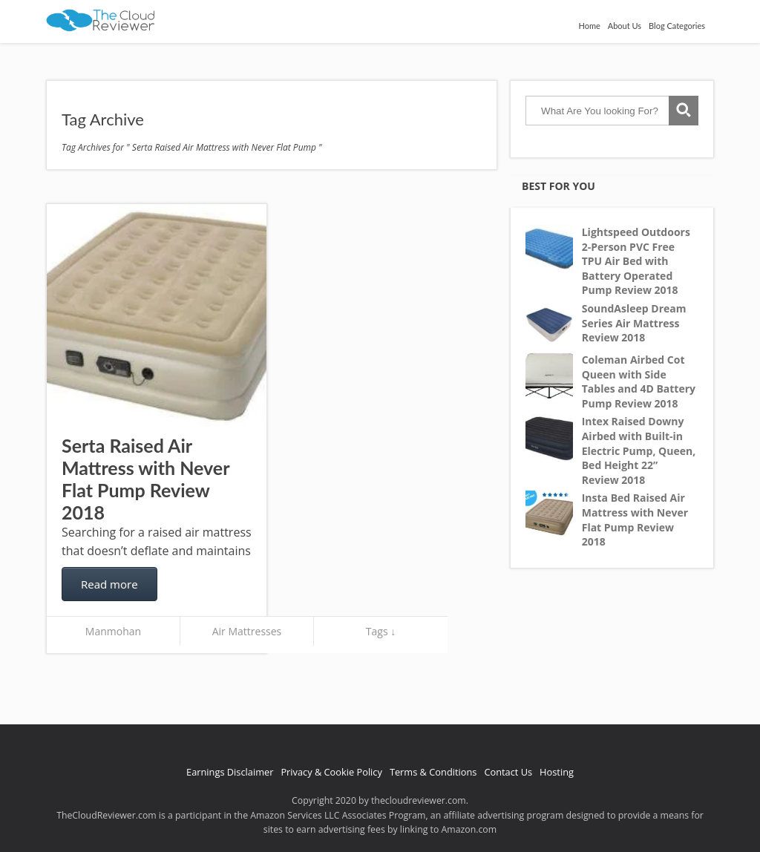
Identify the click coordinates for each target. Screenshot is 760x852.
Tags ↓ (381, 631)
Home (589, 25)
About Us (624, 25)
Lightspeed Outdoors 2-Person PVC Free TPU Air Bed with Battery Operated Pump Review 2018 (636, 261)
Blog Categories (677, 25)
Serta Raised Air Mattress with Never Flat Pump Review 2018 (145, 478)
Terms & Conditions (433, 772)
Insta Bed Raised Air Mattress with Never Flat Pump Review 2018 (635, 519)
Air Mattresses (247, 631)
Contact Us (508, 772)
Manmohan (113, 631)
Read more (109, 584)
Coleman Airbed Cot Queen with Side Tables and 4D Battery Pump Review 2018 (638, 381)
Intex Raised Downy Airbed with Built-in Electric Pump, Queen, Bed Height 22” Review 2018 (638, 450)
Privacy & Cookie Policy (331, 772)
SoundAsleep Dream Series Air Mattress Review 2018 (634, 322)
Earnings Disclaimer (229, 772)
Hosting (557, 772)
